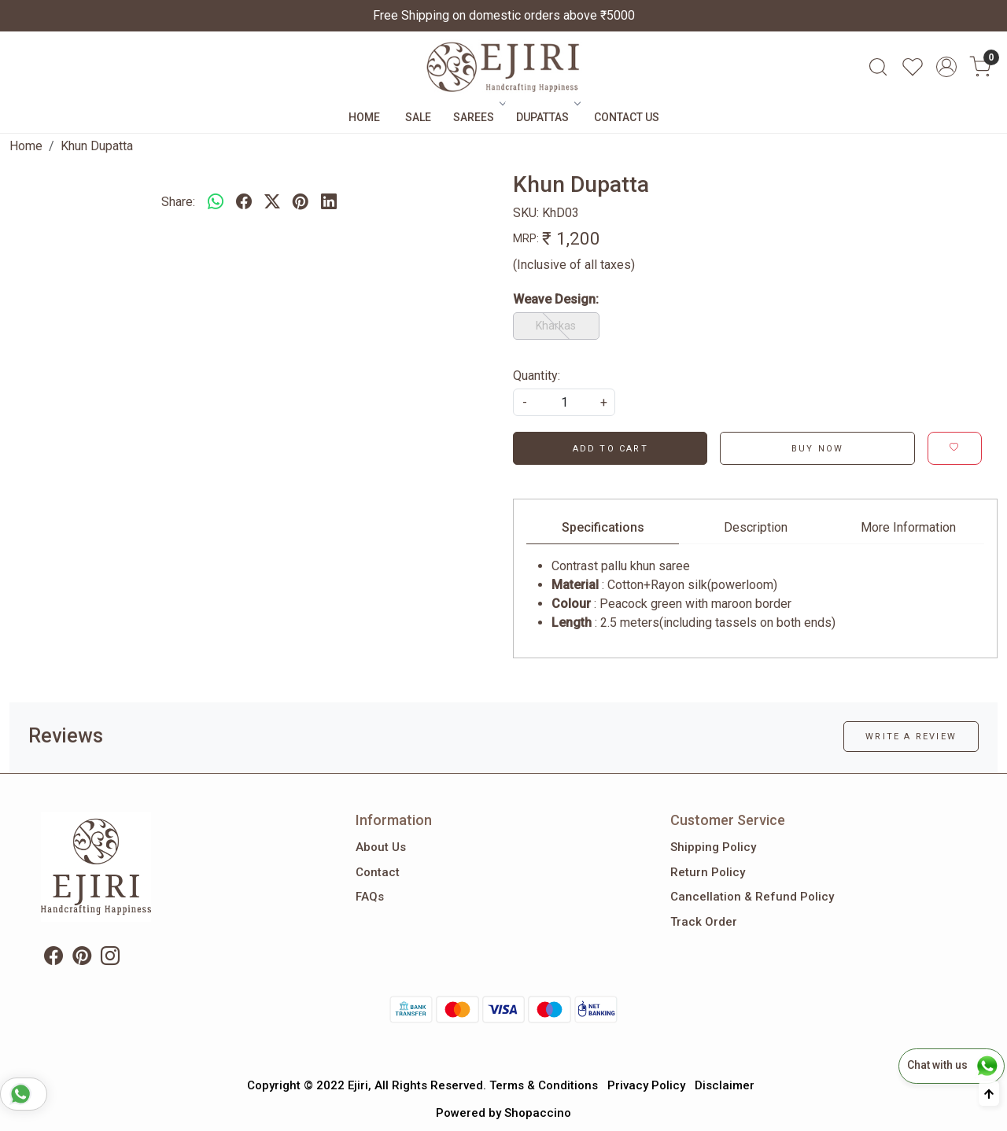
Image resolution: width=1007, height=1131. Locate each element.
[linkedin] (329, 202)
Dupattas (547, 117)
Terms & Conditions (543, 1085)
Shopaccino (537, 1113)
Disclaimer (724, 1085)
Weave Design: (556, 299)
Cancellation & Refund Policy (752, 897)
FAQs (370, 897)
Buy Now (817, 449)
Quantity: (536, 375)
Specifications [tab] (603, 527)
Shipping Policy (713, 847)
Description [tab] (756, 527)
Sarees (478, 117)
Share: (178, 201)
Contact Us (626, 117)
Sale (418, 117)
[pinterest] (300, 202)
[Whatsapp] (215, 202)
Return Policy (707, 872)
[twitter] (272, 202)
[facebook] (244, 202)
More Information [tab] (908, 527)
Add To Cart (610, 449)
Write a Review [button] (911, 736)
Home (364, 117)
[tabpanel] (755, 594)
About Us (381, 847)
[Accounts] (946, 67)
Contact (378, 872)
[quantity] (564, 402)
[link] (878, 67)
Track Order (703, 922)
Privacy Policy (646, 1085)
